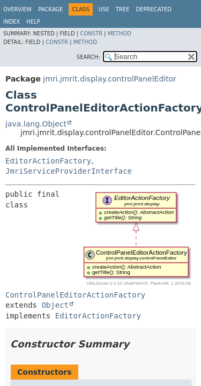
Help (33, 22)
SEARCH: (88, 57)
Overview (17, 9)
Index (11, 22)
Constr (91, 33)
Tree (123, 9)
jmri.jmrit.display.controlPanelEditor (109, 79)
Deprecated (154, 9)
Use (104, 9)
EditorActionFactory (48, 161)
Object (55, 305)
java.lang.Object (35, 124)
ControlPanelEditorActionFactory (75, 295)
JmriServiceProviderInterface (68, 171)
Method (119, 33)
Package (50, 9)
